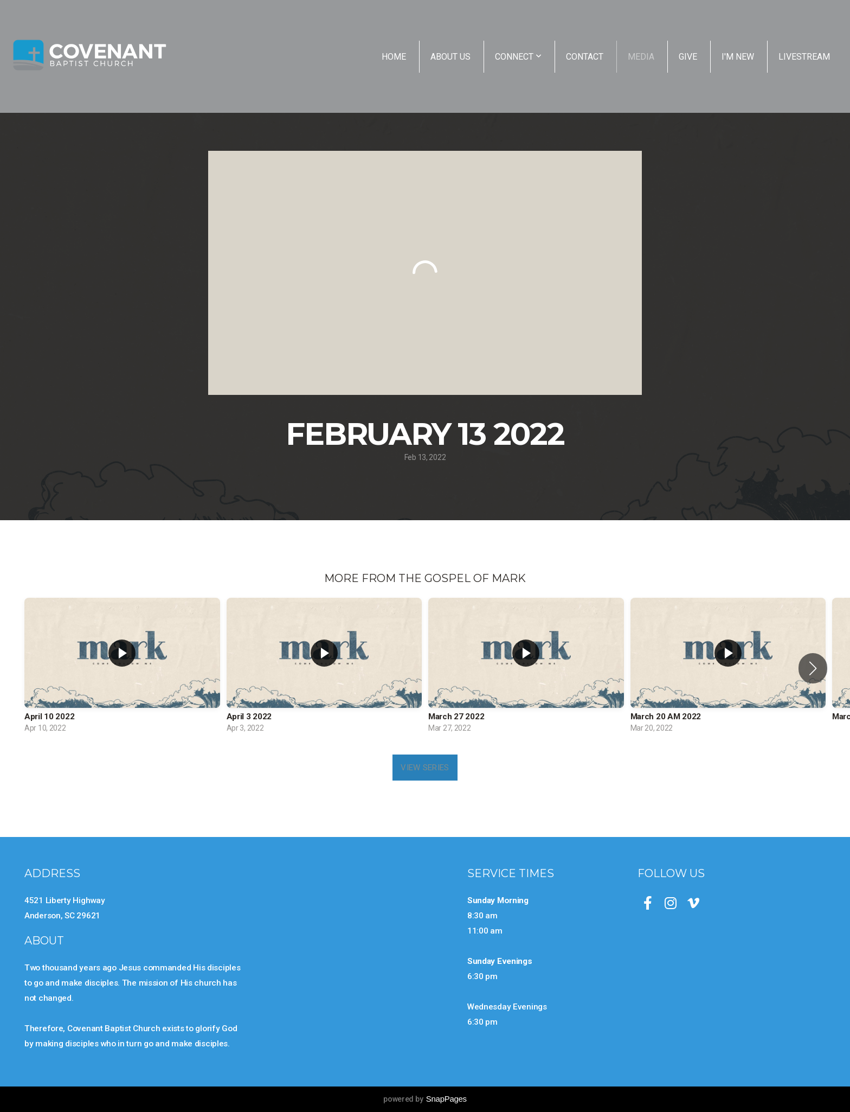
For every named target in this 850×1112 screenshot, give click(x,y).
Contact (584, 57)
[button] (813, 668)
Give (688, 57)
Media (641, 57)
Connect (518, 57)
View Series (425, 767)
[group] (122, 668)
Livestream (804, 57)
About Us (450, 57)
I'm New (738, 57)
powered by (425, 1099)
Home (394, 57)
